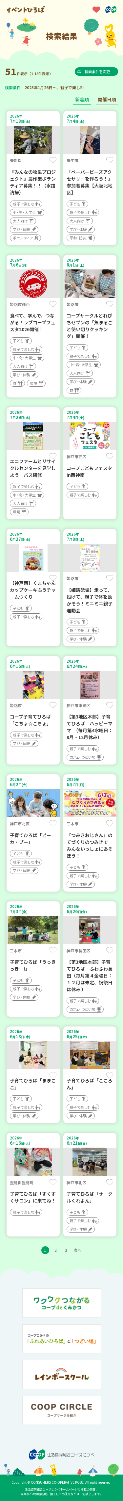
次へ (77, 1250)
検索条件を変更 (98, 71)
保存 (53, 160)
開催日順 (107, 99)
